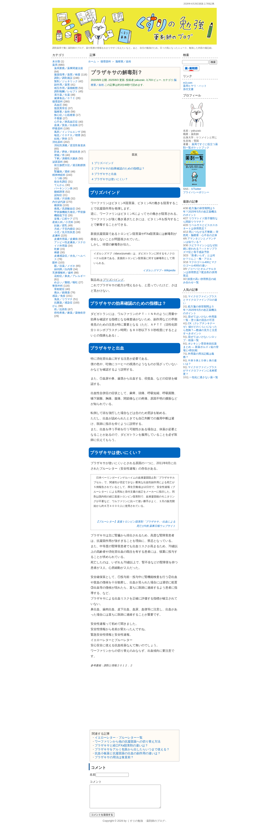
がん (55, 305)
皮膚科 (56, 235)
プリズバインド (103, 163)
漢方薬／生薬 (62, 94)
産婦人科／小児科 (62, 222)
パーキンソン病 (63, 188)
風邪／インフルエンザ (67, 131)
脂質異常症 (60, 108)
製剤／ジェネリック (66, 81)
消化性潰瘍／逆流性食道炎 (70, 145)
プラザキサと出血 (104, 173)
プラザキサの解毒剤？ (116, 72)
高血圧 (58, 104)
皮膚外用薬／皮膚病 (66, 238)
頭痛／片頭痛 (62, 198)
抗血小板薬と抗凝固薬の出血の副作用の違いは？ (127, 753)
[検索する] (195, 62)
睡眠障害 (59, 191)
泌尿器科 (57, 161)
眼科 (55, 262)
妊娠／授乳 (60, 225)
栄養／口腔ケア (63, 218)
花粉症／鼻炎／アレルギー (70, 275)
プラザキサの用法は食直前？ (114, 757)
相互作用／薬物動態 (66, 87)
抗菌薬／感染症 (63, 302)
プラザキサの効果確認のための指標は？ (118, 168)
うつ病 (58, 178)
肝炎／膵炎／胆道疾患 (67, 151)
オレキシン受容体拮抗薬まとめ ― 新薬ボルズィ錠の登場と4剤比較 (201, 347)
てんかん (59, 184)
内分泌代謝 (58, 201)
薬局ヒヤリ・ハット (195, 85)
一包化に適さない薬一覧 (203, 377)
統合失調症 (60, 181)
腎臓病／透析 (62, 171)
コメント (96, 781)
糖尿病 (58, 205)
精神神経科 (58, 174)
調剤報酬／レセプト (66, 91)
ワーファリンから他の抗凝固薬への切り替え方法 (127, 741)
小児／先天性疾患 (64, 232)
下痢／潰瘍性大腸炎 (66, 158)
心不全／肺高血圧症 (66, 121)
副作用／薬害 (62, 84)
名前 (93, 774)
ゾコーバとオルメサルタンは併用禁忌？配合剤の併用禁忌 (200, 272)
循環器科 (57, 101)
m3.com (187, 82)
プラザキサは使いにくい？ (110, 179)
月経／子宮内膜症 (64, 228)
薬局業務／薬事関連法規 (68, 68)
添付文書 (188, 89)
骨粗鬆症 (59, 289)
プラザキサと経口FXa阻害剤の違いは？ (121, 745)
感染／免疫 (58, 295)
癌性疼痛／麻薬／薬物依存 (70, 312)
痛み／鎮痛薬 (62, 292)
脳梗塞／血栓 (62, 111)
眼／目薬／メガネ (64, 265)
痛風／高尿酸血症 (64, 208)
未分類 (56, 61)
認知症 (58, 195)
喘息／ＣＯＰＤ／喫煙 (67, 135)
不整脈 (58, 118)
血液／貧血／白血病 (66, 125)
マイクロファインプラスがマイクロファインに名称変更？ (200, 370)
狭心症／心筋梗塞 (64, 114)
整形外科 (57, 285)
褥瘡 (56, 252)
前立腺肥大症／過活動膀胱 (70, 165)
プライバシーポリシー (196, 192)
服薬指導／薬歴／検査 (67, 74)
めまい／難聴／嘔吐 (66, 282)
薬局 (55, 64)
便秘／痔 (59, 155)
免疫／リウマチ (63, 299)
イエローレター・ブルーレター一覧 (119, 737)
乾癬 (56, 249)
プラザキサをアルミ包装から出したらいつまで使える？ (132, 749)
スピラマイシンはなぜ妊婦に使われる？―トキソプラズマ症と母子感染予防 (200, 248)
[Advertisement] (134, 119)
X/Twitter (196, 188)
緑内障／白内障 (63, 269)
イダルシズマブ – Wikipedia (159, 270)
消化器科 (57, 141)
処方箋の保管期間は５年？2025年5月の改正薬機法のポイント (200, 211)
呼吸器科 (57, 128)
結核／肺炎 (60, 138)
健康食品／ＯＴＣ (64, 98)
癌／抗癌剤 (60, 309)
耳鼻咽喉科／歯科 (62, 272)
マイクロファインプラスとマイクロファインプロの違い (200, 300)
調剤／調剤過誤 (63, 77)
